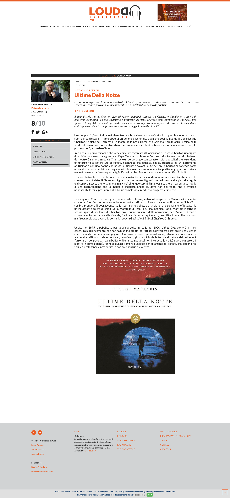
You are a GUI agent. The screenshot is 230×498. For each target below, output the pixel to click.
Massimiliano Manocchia (42, 471)
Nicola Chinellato (85, 110)
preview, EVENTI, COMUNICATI (176, 436)
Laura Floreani (38, 445)
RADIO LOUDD (90, 26)
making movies (168, 431)
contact (165, 445)
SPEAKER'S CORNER (71, 26)
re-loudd (122, 436)
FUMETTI (37, 146)
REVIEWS (43, 26)
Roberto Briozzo (38, 449)
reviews (121, 431)
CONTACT (170, 26)
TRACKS (160, 26)
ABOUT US (182, 26)
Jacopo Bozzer (37, 454)
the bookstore (126, 449)
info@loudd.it (90, 450)
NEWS (139, 26)
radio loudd (124, 445)
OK (149, 495)
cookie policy (140, 495)
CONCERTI (149, 26)
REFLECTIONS (40, 151)
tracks (164, 440)
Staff (76, 431)
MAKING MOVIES (126, 26)
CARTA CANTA (40, 162)
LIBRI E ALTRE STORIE (43, 157)
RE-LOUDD (55, 26)
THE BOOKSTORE (107, 26)
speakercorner (126, 440)
